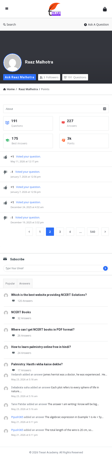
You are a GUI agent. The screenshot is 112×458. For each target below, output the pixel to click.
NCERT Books (21, 312)
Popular (10, 283)
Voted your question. (28, 156)
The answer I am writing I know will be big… (73, 404)
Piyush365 (17, 417)
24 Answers (21, 353)
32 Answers (21, 318)
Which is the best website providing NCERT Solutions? (49, 295)
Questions (75, 77)
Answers (24, 283)
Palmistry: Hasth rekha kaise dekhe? (37, 364)
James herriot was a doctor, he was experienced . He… (75, 374)
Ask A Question (96, 24)
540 (92, 232)
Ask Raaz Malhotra (19, 77)
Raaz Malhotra (39, 62)
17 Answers (21, 370)
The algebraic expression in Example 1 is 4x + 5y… (74, 417)
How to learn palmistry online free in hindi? (41, 347)
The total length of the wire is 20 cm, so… (69, 430)
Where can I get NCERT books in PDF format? (43, 329)
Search (9, 24)
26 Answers (21, 335)
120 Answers (22, 301)
